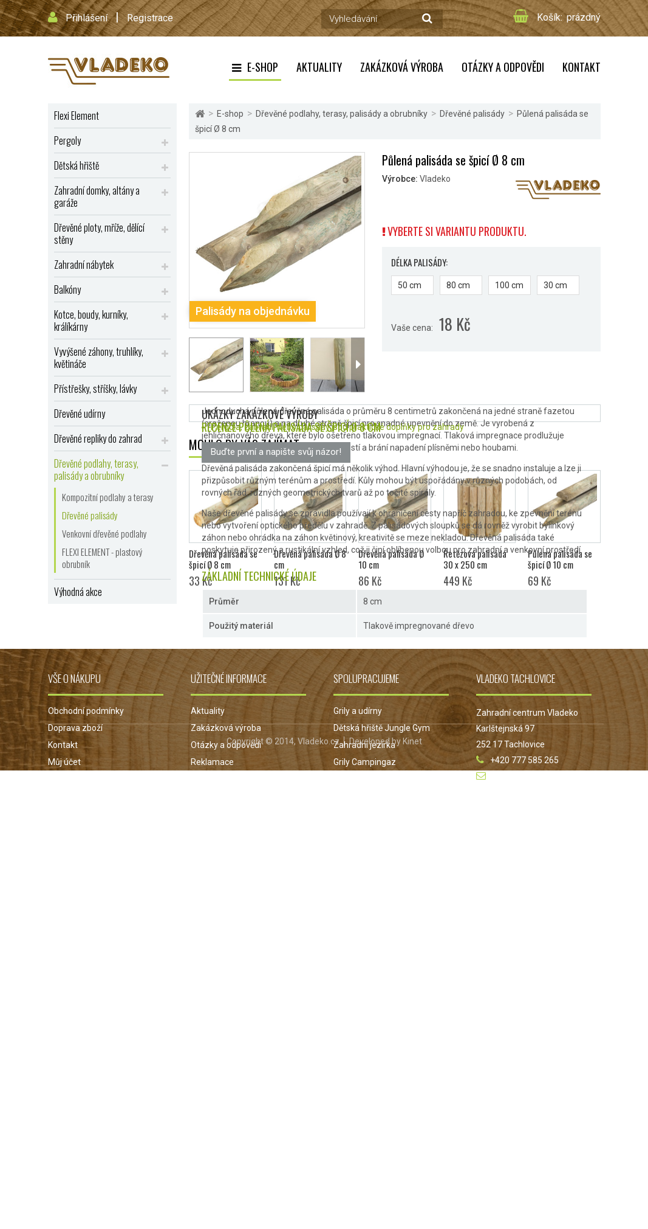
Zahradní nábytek (84, 264)
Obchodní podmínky (86, 1079)
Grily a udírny (357, 1079)
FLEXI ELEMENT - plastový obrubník (102, 557)
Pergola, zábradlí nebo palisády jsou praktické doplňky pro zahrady (337, 697)
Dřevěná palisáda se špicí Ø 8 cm (223, 927)
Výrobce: (400, 179)
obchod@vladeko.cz (530, 1144)
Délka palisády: (420, 262)
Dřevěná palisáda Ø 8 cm (310, 927)
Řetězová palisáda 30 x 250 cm (474, 927)
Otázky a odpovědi (503, 67)
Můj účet (64, 1130)
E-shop (262, 67)
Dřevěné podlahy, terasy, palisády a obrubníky (96, 469)
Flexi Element (76, 115)
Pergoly (67, 140)
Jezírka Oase (358, 1147)
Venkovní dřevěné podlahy (104, 533)
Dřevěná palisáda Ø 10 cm (391, 927)
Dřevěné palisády (90, 515)
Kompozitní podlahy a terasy (108, 497)
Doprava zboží (75, 1096)
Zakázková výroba (401, 67)
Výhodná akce (78, 591)
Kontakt (581, 67)
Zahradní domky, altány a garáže (97, 196)
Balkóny (67, 289)
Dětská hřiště (76, 165)
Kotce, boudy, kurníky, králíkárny (91, 320)
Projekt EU (210, 1147)
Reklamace (212, 1130)
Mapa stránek (74, 1147)
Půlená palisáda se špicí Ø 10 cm (560, 927)
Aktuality (319, 67)
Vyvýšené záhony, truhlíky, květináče (98, 357)
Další (357, 365)
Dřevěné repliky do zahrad (98, 438)
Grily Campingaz (364, 1130)
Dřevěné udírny (79, 413)
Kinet (412, 1200)
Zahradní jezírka (364, 1113)
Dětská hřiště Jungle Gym (381, 1096)
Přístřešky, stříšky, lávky (95, 388)
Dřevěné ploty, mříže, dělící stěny (99, 233)
